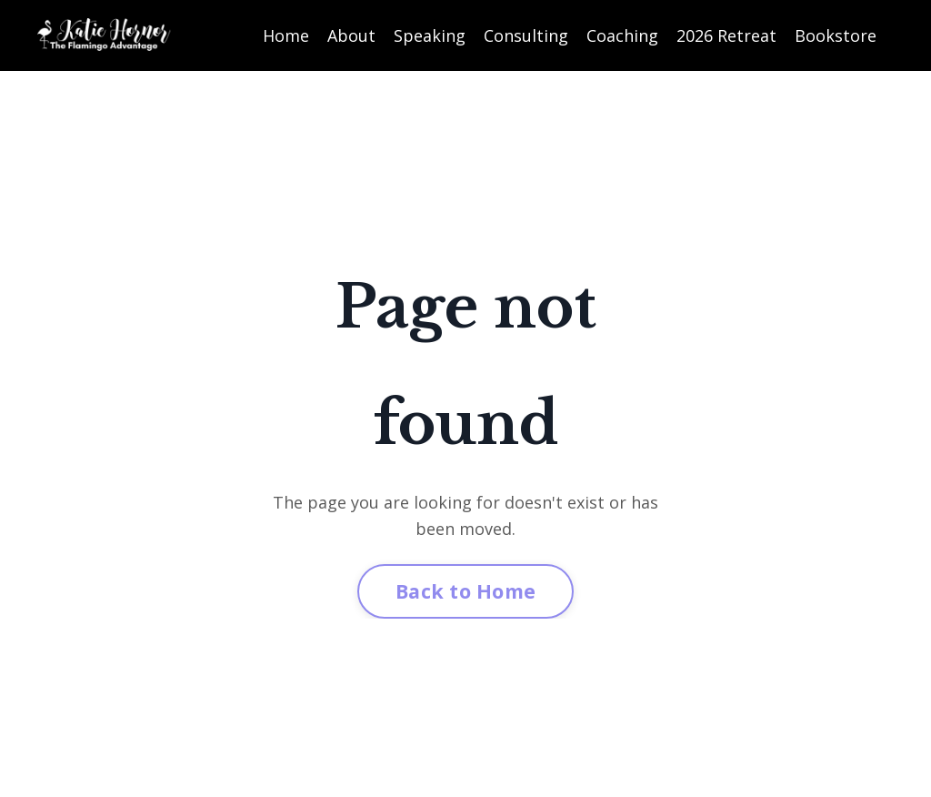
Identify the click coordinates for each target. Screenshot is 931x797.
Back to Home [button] (465, 591)
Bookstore (835, 35)
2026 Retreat (726, 35)
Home (286, 35)
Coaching (622, 35)
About (351, 35)
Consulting (526, 35)
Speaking (430, 35)
